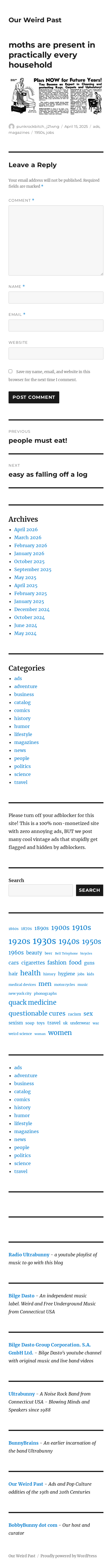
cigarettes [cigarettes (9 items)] (33, 963)
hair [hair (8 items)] (13, 973)
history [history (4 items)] (49, 974)
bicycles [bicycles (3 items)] (86, 953)
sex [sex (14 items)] (88, 1013)
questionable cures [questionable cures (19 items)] (37, 1013)
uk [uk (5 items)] (65, 1023)
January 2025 (29, 601)
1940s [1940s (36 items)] (69, 941)
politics (22, 766)
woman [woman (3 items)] (40, 1034)
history (22, 718)
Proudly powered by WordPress (68, 1556)
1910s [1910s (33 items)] (81, 927)
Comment (21, 200)
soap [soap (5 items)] (29, 1023)
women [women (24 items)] (60, 1032)
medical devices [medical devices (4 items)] (22, 984)
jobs (50, 132)
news (20, 750)
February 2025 (30, 593)
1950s (39, 132)
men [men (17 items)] (45, 984)
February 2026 (30, 545)
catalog (22, 702)
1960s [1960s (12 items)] (16, 952)
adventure (25, 686)
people (21, 758)
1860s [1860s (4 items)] (14, 929)
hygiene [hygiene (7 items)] (66, 973)
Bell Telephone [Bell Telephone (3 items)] (66, 953)
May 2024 (25, 633)
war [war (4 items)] (96, 1023)
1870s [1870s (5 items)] (26, 928)
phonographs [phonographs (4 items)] (45, 993)
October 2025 (29, 561)
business (24, 694)
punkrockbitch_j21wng (38, 126)
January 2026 (29, 553)
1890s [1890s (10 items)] (41, 928)
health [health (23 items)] (30, 973)
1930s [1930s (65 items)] (44, 941)
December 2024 (32, 609)
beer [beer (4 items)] (48, 953)
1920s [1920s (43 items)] (19, 941)
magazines (19, 132)
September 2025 (33, 569)
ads (96, 126)
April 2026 (26, 529)
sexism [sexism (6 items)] (16, 1023)
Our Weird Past (35, 20)
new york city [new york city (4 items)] (20, 993)
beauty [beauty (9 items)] (34, 953)
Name (17, 286)
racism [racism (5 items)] (74, 1014)
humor (22, 726)
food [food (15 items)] (75, 962)
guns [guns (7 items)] (89, 963)
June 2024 (25, 625)
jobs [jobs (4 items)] (81, 974)
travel (20, 782)
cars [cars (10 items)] (14, 963)
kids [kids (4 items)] (90, 974)
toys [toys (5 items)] (41, 1023)
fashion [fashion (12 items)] (56, 962)
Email (17, 314)
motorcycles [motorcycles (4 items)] (64, 984)
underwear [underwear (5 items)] (80, 1023)
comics (22, 710)
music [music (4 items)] (83, 984)
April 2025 (26, 585)
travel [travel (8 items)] (53, 1023)
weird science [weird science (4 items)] (20, 1034)
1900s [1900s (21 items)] (60, 928)
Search (16, 880)
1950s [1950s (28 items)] (91, 941)
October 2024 (29, 617)
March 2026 (28, 537)
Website (18, 342)
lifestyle (23, 734)
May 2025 (25, 577)
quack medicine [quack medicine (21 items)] (32, 1002)
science (22, 774)
